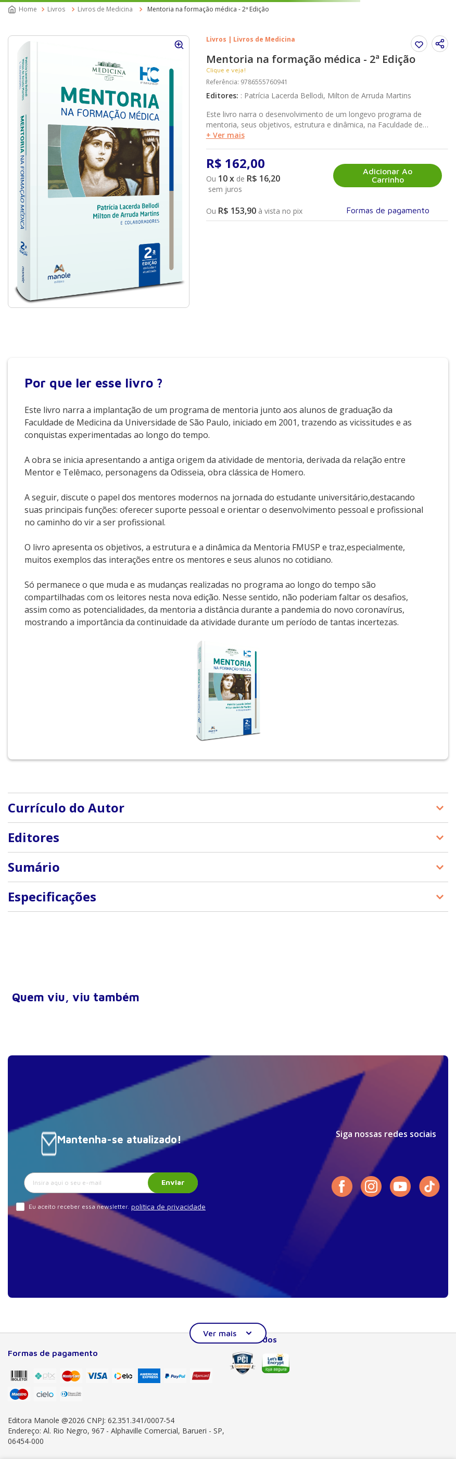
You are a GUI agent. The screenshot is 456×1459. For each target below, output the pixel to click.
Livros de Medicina (105, 9)
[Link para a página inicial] (23, 9)
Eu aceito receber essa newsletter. (79, 1206)
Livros (56, 9)
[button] (440, 43)
